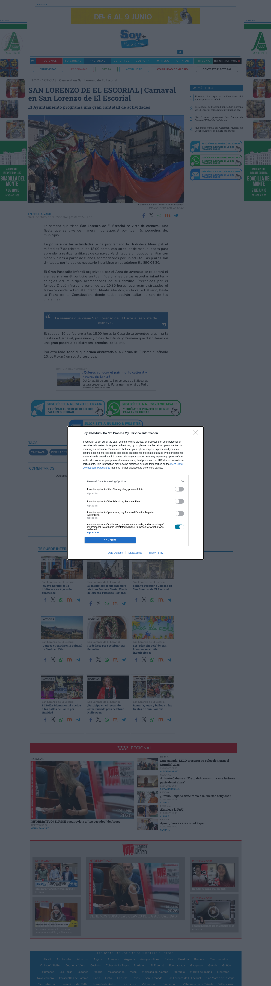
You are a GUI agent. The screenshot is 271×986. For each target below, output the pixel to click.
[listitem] (135, 481)
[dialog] (136, 493)
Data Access (135, 552)
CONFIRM (110, 540)
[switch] (179, 489)
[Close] (196, 433)
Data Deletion (115, 552)
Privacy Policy (155, 552)
